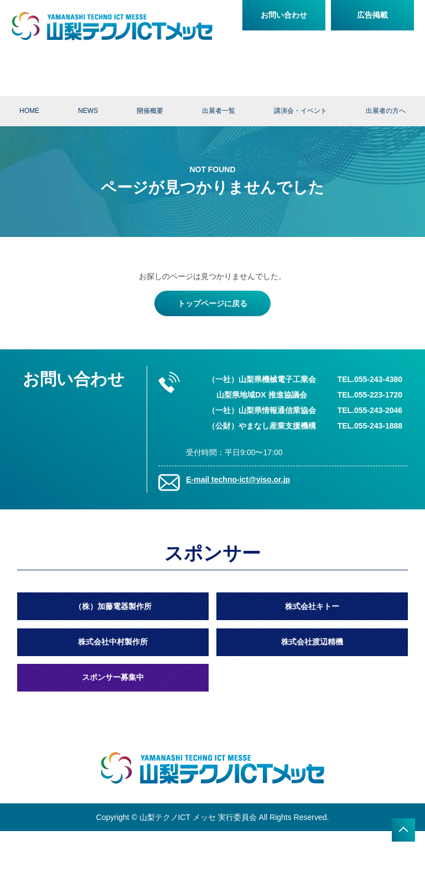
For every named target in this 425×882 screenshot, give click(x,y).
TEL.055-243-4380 (370, 379)
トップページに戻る (212, 303)
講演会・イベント (300, 111)
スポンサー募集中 (113, 677)
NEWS (88, 111)
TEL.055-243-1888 (370, 425)
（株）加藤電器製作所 (113, 606)
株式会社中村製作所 (113, 641)
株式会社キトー (312, 606)
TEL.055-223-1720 (370, 394)
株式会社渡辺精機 (312, 641)
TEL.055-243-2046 (370, 410)
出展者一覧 (218, 111)
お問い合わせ (284, 15)
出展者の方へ (386, 111)
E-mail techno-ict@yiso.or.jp (238, 479)
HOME (29, 111)
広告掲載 (372, 15)
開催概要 (150, 111)
